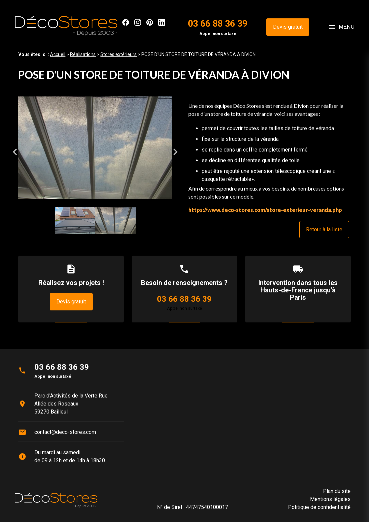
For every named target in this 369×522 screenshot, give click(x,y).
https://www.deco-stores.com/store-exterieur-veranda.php (265, 210)
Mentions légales (330, 499)
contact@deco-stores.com (65, 432)
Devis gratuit (288, 27)
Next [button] (175, 152)
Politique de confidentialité (319, 507)
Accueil (57, 54)
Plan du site (337, 491)
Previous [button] (15, 152)
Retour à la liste (324, 229)
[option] (95, 151)
